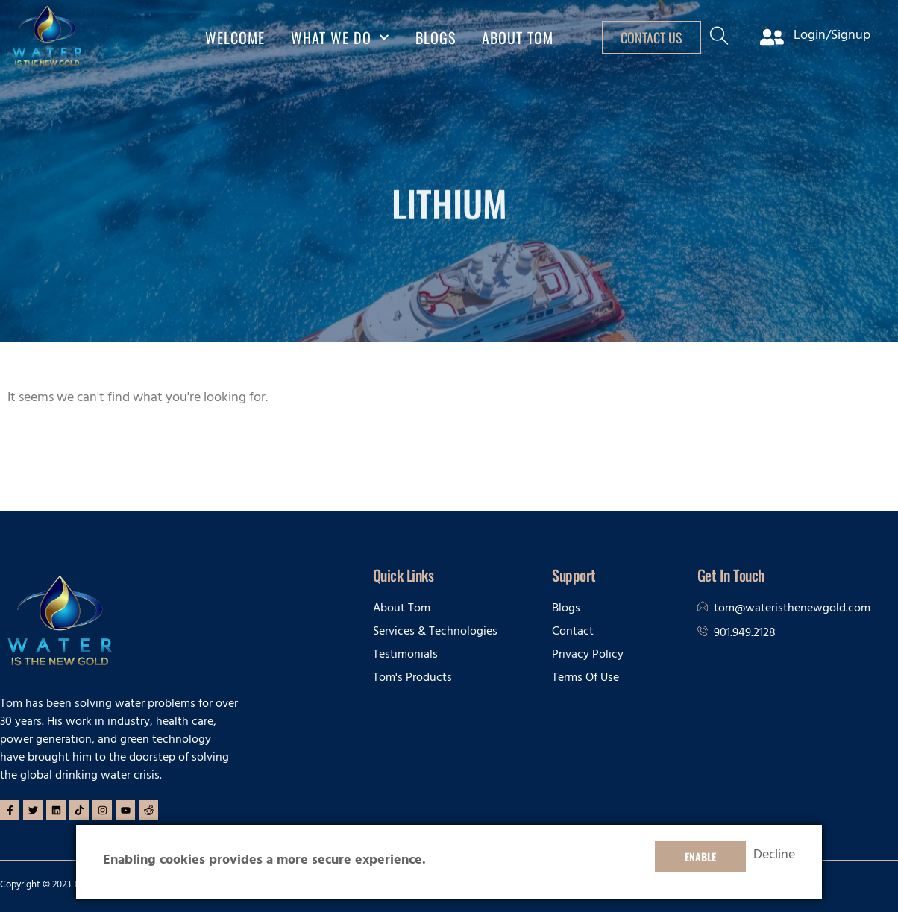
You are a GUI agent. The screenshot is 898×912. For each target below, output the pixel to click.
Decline (774, 857)
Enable (700, 856)
